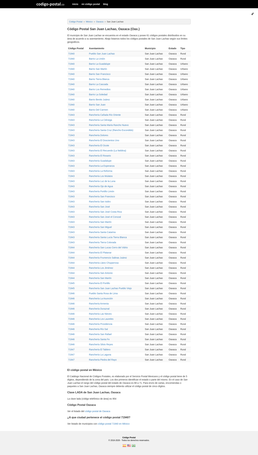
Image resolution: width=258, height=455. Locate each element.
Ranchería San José (99, 206)
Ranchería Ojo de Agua (101, 186)
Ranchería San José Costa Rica (105, 211)
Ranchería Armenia (99, 303)
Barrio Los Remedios (100, 89)
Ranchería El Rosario (100, 155)
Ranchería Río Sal (98, 329)
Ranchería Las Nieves (100, 313)
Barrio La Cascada (98, 84)
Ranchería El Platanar (100, 252)
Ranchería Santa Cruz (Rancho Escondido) (111, 130)
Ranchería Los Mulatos (101, 176)
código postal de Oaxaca (97, 411)
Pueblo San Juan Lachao (102, 53)
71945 (71, 283)
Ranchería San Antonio (101, 273)
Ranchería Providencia (100, 324)
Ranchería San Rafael (100, 334)
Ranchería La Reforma (100, 171)
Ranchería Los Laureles (101, 319)
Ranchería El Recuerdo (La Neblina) (107, 150)
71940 (71, 53)
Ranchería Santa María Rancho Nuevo (109, 125)
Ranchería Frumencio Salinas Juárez (108, 257)
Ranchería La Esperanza (102, 166)
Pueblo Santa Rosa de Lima (103, 293)
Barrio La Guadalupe (99, 64)
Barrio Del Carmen (98, 109)
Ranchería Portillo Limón (101, 191)
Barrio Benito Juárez (99, 99)
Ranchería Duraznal (99, 308)
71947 (71, 349)
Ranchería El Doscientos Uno (104, 140)
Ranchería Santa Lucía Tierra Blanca (108, 237)
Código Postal (129, 437)
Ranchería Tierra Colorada (102, 242)
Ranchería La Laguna (100, 354)
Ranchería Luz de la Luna (102, 181)
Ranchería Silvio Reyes (101, 344)
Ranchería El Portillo (99, 283)
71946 (71, 293)
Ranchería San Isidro (100, 201)
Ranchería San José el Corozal (105, 217)
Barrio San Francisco (100, 74)
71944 (71, 247)
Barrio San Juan (97, 104)
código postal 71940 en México (113, 423)
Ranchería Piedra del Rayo (103, 359)
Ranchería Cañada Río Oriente (105, 115)
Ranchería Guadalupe (100, 160)
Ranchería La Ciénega (100, 120)
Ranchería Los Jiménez (101, 268)
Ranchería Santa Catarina (102, 232)
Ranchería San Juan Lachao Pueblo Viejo (110, 288)
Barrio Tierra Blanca (99, 79)
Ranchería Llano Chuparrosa (104, 262)
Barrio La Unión (97, 58)
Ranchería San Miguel (100, 227)
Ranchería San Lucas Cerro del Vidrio (108, 247)
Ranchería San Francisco (102, 196)
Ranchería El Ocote (99, 145)
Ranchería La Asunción (101, 298)
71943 (71, 115)
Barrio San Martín (98, 69)
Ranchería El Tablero (99, 349)
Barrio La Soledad (98, 94)
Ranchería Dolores (98, 135)
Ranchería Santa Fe (99, 339)
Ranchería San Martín (100, 222)
